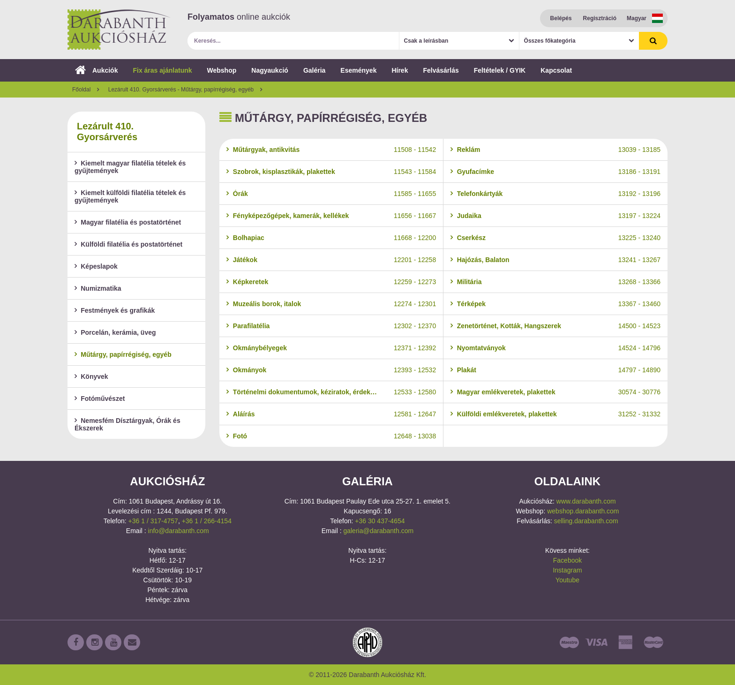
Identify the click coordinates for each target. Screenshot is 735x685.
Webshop (222, 70)
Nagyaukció (269, 70)
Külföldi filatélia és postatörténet (128, 244)
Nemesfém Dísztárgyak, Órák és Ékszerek (127, 424)
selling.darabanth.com (586, 521)
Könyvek (91, 376)
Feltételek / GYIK (499, 70)
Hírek (399, 70)
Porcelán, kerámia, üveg (115, 332)
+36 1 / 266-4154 (207, 521)
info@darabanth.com (178, 530)
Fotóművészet (100, 398)
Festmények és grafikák (115, 310)
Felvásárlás (440, 70)
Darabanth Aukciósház (119, 29)
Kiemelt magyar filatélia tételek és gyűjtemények (130, 166)
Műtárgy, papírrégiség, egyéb (123, 354)
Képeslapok (96, 266)
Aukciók (96, 70)
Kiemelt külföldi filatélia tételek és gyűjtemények (130, 196)
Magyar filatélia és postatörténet (128, 222)
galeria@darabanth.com (378, 530)
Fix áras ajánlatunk (162, 70)
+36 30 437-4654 (380, 521)
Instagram (567, 570)
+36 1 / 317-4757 (153, 521)
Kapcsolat (556, 70)
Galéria (314, 70)
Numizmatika (98, 288)
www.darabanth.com (586, 501)
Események (358, 70)
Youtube (567, 580)
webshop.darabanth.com (583, 511)
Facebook (567, 560)
